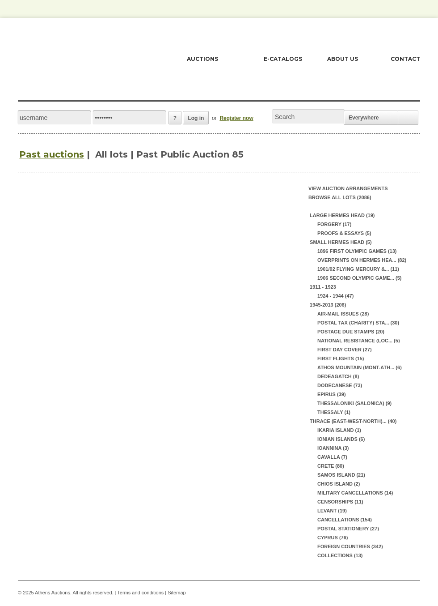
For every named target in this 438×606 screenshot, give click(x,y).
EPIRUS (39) (331, 394)
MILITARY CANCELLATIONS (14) (355, 492)
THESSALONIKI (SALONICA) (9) (354, 403)
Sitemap (176, 592)
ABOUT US (342, 58)
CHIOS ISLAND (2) (338, 484)
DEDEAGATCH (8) (338, 376)
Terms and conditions (140, 592)
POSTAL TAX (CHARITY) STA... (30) (358, 322)
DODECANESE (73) (339, 385)
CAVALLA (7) (332, 457)
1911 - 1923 (322, 287)
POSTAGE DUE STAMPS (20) (350, 331)
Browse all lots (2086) (339, 197)
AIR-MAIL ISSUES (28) (343, 313)
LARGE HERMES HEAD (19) (341, 215)
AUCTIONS (202, 58)
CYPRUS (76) (332, 537)
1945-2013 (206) (327, 304)
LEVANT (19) (332, 510)
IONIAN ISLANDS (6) (341, 439)
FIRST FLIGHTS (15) (340, 358)
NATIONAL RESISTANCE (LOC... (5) (358, 340)
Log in (196, 118)
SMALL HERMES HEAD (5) (340, 242)
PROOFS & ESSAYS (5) (344, 233)
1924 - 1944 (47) (335, 296)
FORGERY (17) (334, 224)
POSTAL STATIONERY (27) (348, 528)
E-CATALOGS (283, 58)
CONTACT (405, 58)
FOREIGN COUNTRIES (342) (350, 546)
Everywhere (364, 118)
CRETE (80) (330, 466)
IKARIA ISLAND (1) (339, 430)
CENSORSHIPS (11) (340, 501)
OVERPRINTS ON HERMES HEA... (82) (361, 260)
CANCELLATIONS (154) (344, 519)
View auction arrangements (348, 188)
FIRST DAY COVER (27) (344, 349)
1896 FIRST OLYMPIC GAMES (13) (356, 251)
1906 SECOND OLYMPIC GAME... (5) (359, 278)
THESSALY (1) (333, 412)
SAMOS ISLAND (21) (341, 475)
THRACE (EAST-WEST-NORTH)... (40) (352, 421)
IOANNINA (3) (333, 448)
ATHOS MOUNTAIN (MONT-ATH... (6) (359, 367)
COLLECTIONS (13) (339, 555)
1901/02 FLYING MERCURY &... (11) (358, 269)
